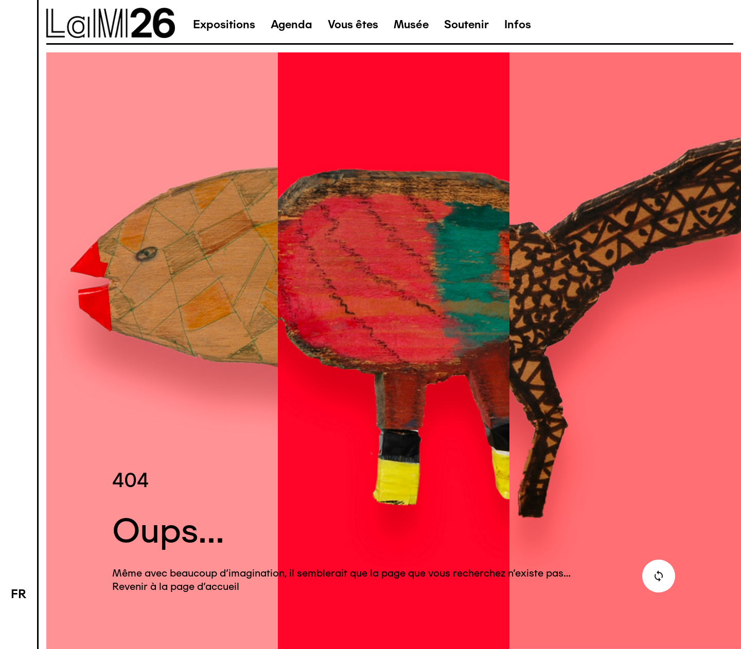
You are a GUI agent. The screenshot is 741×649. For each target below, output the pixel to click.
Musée (411, 24)
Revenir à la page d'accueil (175, 586)
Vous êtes (353, 24)
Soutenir (466, 24)
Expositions (224, 24)
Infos (517, 24)
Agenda (291, 24)
